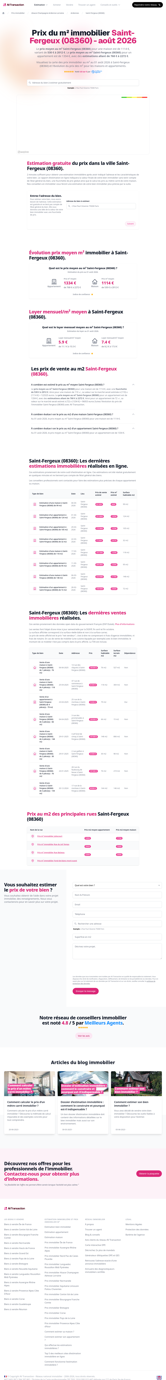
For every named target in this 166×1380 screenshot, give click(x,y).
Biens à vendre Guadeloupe (17, 1304)
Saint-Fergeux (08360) (95, 13)
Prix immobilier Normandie (58, 1280)
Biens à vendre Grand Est (16, 1253)
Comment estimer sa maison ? (59, 1331)
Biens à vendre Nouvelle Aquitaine (20, 1268)
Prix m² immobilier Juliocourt (49, 836)
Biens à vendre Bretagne (16, 1263)
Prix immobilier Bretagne (57, 1307)
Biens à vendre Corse (14, 1299)
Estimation (41, 4)
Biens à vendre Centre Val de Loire (20, 1229)
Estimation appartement (56, 1232)
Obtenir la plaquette (149, 1173)
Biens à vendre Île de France (18, 1224)
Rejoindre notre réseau (147, 4)
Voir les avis (84, 1035)
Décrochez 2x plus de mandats (100, 1250)
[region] (83, 125)
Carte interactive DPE (95, 1245)
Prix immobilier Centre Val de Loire (61, 1294)
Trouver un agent (86, 4)
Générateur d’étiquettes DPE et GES (102, 1255)
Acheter (57, 4)
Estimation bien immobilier (58, 1226)
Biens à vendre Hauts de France (19, 1248)
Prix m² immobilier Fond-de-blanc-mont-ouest (57, 860)
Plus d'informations (124, 624)
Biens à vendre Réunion (15, 1309)
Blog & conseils (92, 1234)
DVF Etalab (108, 624)
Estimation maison (54, 1237)
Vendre (69, 4)
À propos (89, 1224)
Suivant (130, 223)
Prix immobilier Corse (55, 1313)
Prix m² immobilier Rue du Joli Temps (53, 844)
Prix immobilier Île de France (58, 1242)
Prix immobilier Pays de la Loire (60, 1318)
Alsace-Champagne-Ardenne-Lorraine (47, 13)
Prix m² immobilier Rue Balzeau (51, 852)
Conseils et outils (110, 4)
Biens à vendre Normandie (17, 1243)
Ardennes (75, 13)
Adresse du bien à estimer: (78, 201)
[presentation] (92, 967)
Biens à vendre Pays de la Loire (19, 1258)
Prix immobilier (18, 13)
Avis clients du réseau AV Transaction (103, 1239)
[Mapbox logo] (23, 151)
